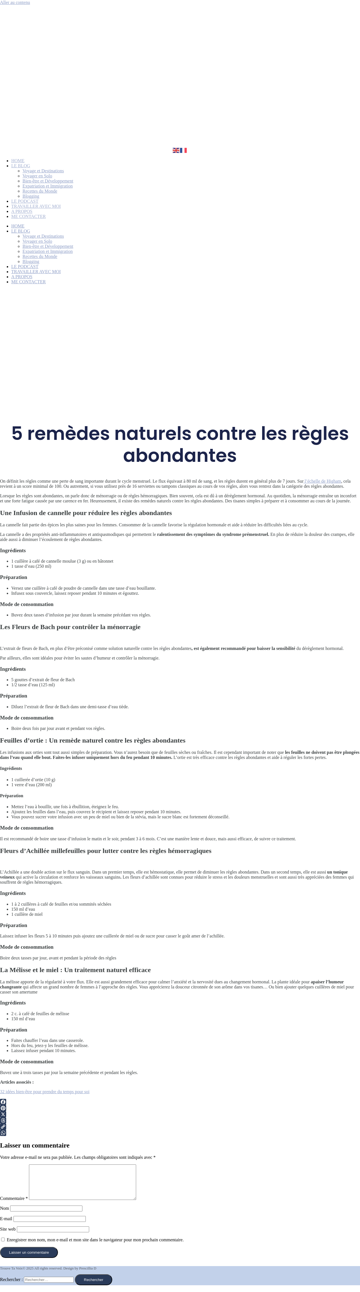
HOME (17, 160)
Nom (4, 1215)
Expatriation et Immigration (47, 186)
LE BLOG (20, 165)
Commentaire (14, 1205)
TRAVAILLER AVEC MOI (36, 206)
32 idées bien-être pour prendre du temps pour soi (44, 1091)
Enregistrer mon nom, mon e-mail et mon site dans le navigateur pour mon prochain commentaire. (95, 1246)
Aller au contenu (15, 2)
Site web (8, 1235)
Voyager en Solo (37, 175)
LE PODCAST (24, 201)
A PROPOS (21, 211)
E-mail (6, 1225)
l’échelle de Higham (322, 481)
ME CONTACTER (28, 216)
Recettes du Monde (39, 191)
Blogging (30, 196)
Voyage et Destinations (43, 170)
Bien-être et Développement (47, 181)
